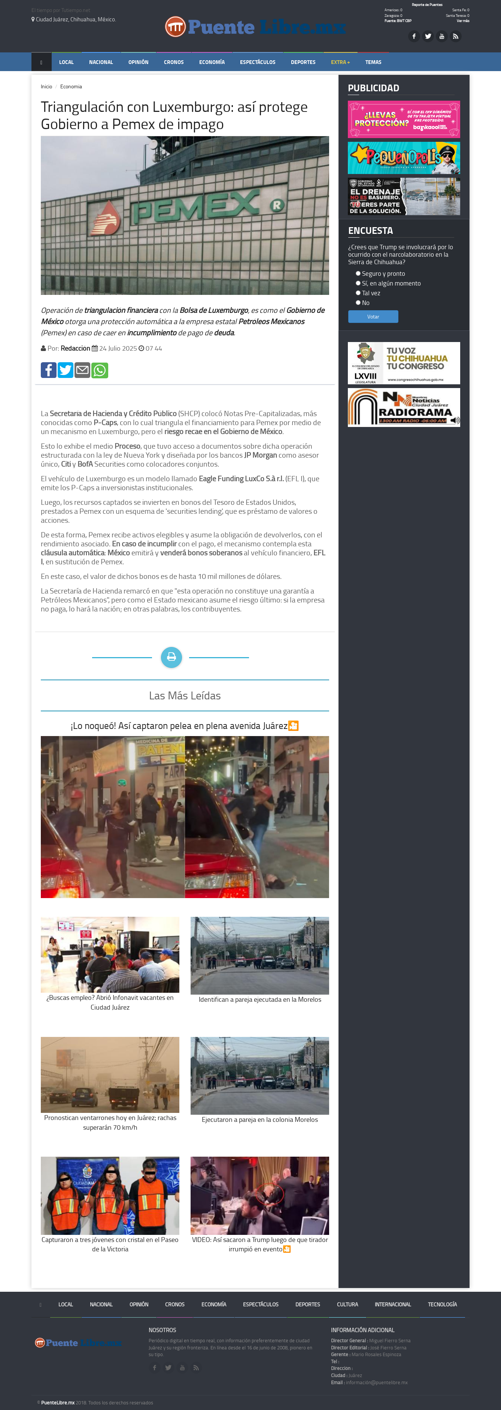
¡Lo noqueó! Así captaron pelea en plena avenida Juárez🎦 (185, 725)
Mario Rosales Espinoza (366, 1354)
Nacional (101, 62)
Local (66, 62)
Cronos (174, 62)
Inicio (46, 86)
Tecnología (442, 1304)
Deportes (303, 62)
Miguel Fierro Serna (371, 1340)
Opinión (138, 62)
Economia (71, 86)
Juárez (346, 1375)
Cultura (347, 1304)
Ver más (463, 20)
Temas (373, 62)
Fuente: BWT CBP (398, 20)
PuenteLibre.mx (58, 1402)
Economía (212, 62)
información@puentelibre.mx (369, 1382)
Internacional (393, 1304)
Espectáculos (258, 62)
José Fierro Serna (369, 1347)
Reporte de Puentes (427, 4)
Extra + (340, 62)
